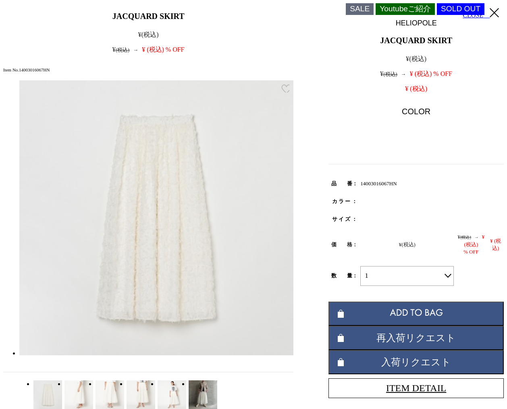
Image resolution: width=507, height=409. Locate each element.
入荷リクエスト (416, 362)
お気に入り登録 (285, 88)
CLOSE (481, 13)
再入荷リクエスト (416, 337)
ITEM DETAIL (416, 388)
